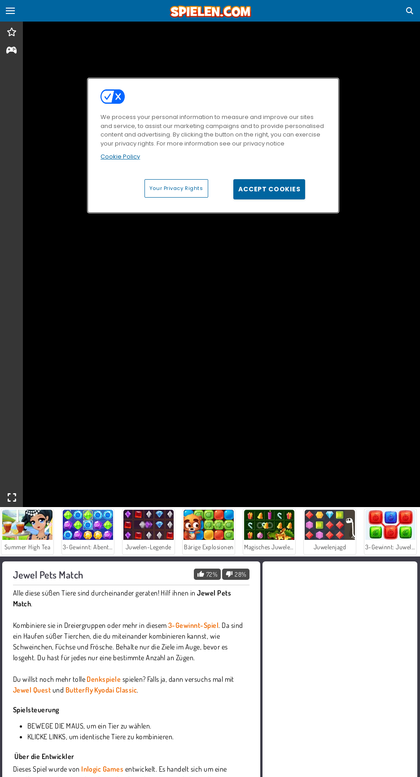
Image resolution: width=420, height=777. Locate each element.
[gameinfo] (11, 51)
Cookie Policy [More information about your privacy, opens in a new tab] (120, 156)
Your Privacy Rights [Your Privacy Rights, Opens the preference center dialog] (176, 188)
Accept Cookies (269, 189)
